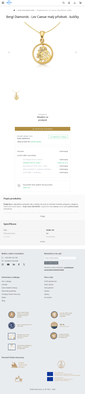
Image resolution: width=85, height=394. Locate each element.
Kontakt (4, 284)
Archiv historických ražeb (26, 10)
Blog (3, 301)
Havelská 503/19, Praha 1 (32, 163)
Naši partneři (49, 288)
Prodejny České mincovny (11, 294)
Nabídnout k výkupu (58, 137)
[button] (13, 52)
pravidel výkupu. (36, 142)
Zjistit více (26, 187)
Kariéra (46, 291)
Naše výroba (48, 284)
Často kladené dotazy (9, 288)
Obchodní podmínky (9, 291)
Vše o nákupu (6, 281)
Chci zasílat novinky (51, 263)
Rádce (4, 297)
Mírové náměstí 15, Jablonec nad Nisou (37, 169)
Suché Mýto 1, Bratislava (32, 172)
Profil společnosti (50, 281)
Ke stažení (48, 297)
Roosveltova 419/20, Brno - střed (35, 166)
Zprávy (46, 294)
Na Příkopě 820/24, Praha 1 (33, 159)
